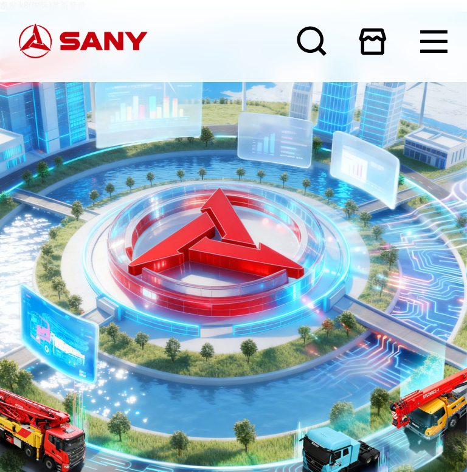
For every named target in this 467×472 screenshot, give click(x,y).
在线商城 (372, 41)
